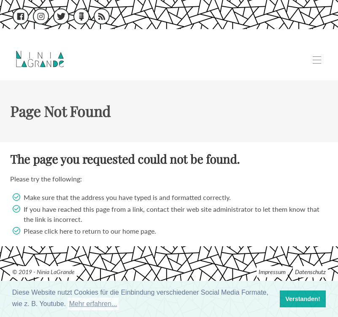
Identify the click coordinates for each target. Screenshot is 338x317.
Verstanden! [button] (302, 299)
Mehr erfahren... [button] (93, 303)
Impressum (272, 271)
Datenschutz (310, 271)
